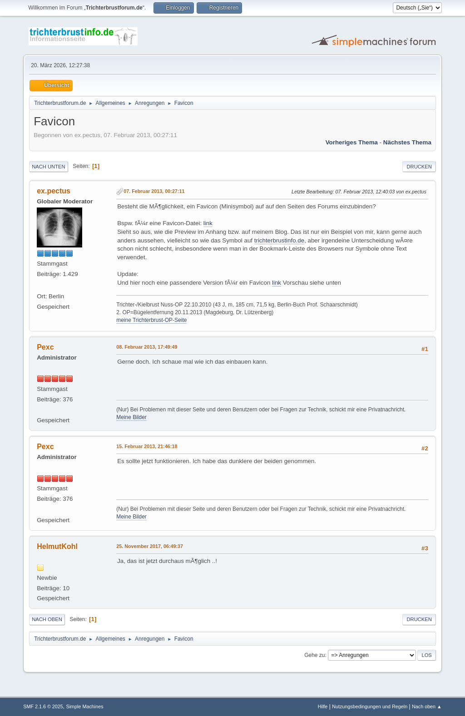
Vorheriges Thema (352, 142)
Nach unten (48, 166)
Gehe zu (314, 655)
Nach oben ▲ (427, 706)
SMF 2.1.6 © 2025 (43, 706)
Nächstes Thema (407, 142)
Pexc (45, 347)
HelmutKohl (57, 546)
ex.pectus (53, 191)
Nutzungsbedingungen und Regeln (369, 706)
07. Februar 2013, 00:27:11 (154, 191)
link (208, 223)
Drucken (418, 166)
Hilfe (323, 706)
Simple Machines (85, 706)
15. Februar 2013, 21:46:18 (146, 446)
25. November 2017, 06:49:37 (149, 546)
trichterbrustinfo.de (279, 240)
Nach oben (47, 619)
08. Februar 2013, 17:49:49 (146, 347)
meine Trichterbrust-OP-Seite (151, 320)
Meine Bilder (131, 417)
